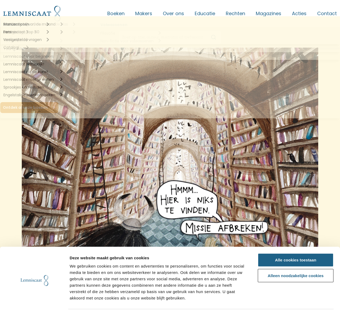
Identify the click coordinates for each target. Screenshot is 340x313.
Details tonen (286, 303)
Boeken (116, 13)
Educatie (205, 13)
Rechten (235, 13)
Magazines (268, 13)
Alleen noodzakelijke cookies (296, 258)
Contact (327, 13)
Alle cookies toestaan (295, 243)
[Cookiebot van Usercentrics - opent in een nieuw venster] (34, 303)
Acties (299, 13)
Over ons (173, 13)
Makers (143, 13)
